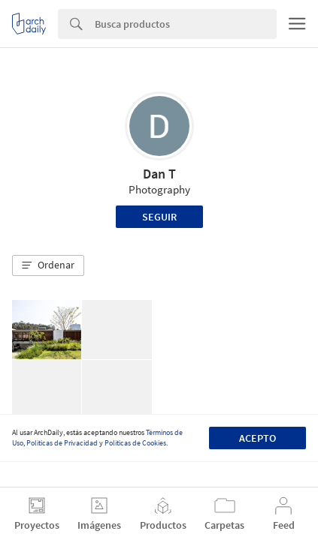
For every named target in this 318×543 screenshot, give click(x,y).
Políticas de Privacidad (62, 443)
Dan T (159, 173)
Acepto (257, 438)
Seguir (159, 217)
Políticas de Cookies (135, 443)
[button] (48, 265)
